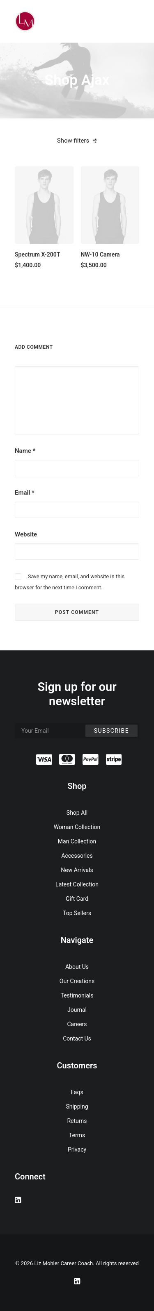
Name (25, 450)
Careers (77, 1024)
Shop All (77, 812)
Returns (77, 1121)
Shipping (77, 1106)
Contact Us (77, 1038)
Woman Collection (77, 827)
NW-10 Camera (100, 254)
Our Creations (77, 981)
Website (26, 534)
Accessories (76, 855)
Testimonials (77, 995)
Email (24, 492)
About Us (77, 966)
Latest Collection (77, 884)
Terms (77, 1135)
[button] (44, 205)
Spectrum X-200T (37, 254)
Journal (77, 1010)
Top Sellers (77, 913)
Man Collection (77, 841)
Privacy (77, 1149)
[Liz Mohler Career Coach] (25, 21)
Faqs (77, 1092)
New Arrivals (77, 870)
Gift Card (77, 898)
